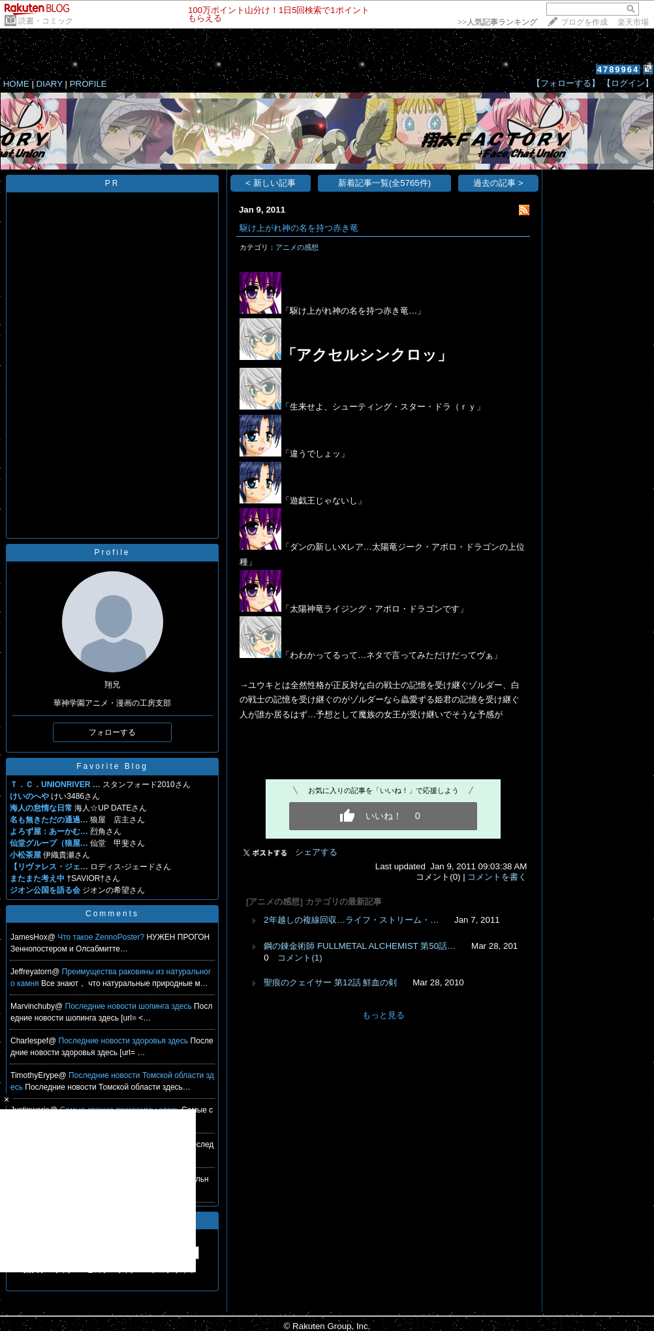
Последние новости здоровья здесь (125, 1040)
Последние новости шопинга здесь (130, 1006)
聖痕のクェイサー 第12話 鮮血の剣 (330, 982)
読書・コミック (45, 20)
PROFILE (88, 84)
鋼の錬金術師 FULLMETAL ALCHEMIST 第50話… (360, 946)
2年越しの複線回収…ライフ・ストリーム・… (351, 920)
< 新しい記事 (270, 183)
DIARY (50, 84)
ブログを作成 (584, 22)
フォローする (112, 732)
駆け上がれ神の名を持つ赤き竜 (299, 228)
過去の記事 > (498, 183)
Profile (112, 552)
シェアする (316, 852)
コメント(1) (299, 958)
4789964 (618, 69)
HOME (16, 84)
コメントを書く (497, 877)
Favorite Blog (112, 766)
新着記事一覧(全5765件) (384, 183)
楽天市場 (633, 22)
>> (497, 22)
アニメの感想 (297, 247)
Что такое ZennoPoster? (101, 937)
